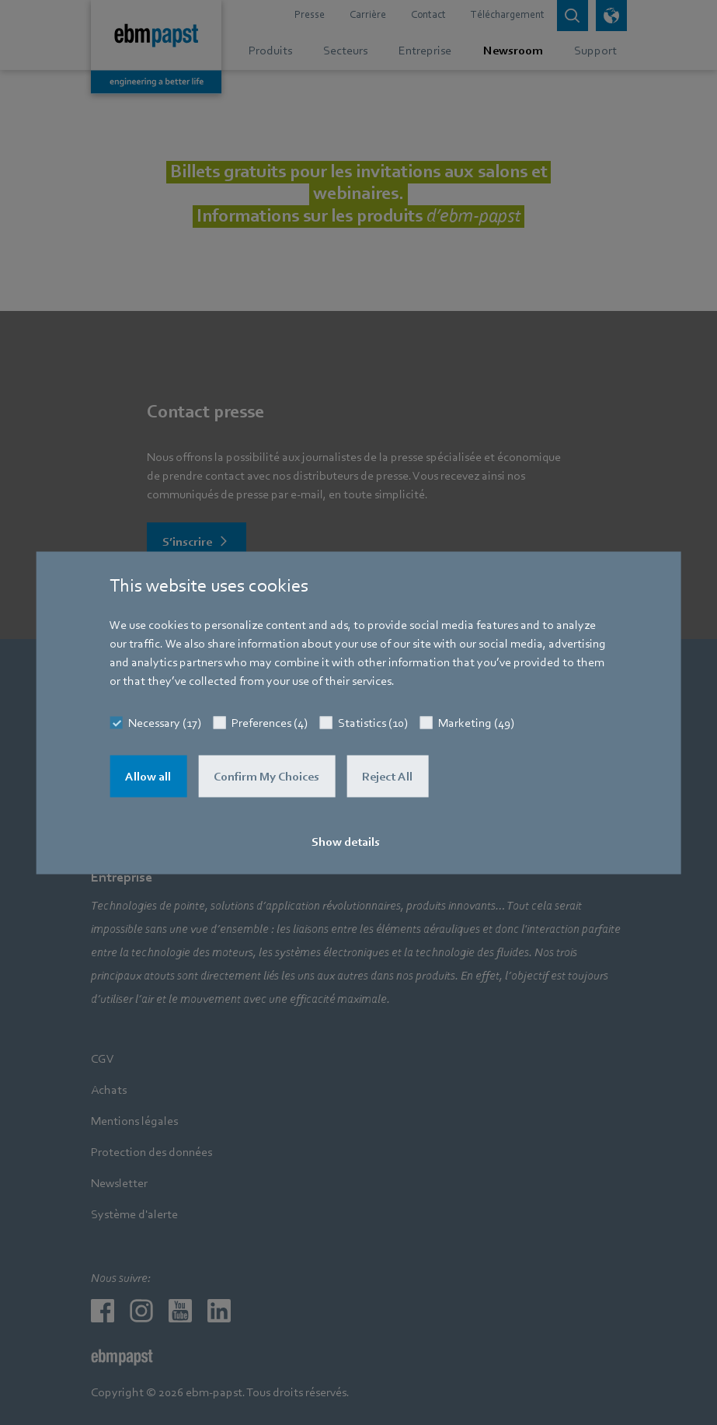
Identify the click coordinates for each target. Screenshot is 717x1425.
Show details (346, 841)
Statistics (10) (373, 722)
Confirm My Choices (266, 776)
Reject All (387, 776)
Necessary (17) (164, 722)
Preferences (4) (269, 722)
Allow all (148, 776)
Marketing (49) (476, 722)
